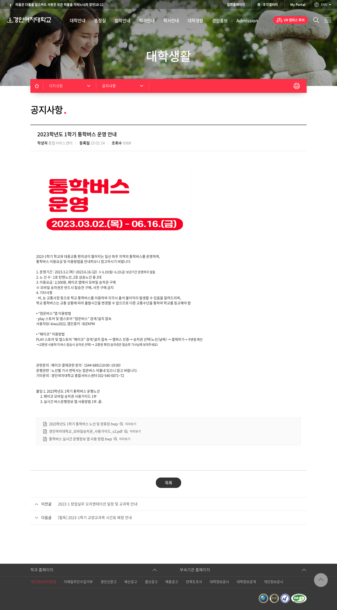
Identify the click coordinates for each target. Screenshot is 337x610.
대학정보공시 (219, 582)
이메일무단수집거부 (78, 582)
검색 (316, 20)
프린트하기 (297, 86)
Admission (247, 20)
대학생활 (195, 20)
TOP (321, 580)
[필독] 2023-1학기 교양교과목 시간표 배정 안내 (95, 517)
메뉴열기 (327, 20)
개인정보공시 (273, 582)
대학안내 (77, 20)
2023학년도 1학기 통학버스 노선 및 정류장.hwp (83, 423)
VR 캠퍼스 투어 (294, 20)
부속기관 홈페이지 (195, 570)
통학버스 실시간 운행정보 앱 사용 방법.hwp (80, 438)
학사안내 (171, 20)
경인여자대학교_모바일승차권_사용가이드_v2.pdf (85, 431)
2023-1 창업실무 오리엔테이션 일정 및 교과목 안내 (97, 504)
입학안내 (122, 20)
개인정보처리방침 (43, 582)
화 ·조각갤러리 (267, 4)
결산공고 (151, 582)
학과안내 (147, 20)
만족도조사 (194, 582)
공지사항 (109, 86)
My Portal (297, 4)
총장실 (100, 20)
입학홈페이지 (236, 4)
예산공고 (130, 582)
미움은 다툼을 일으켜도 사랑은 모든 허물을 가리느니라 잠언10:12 (59, 4)
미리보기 (130, 423)
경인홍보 (220, 20)
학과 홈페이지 (41, 570)
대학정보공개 (246, 582)
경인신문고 (109, 582)
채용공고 (171, 582)
